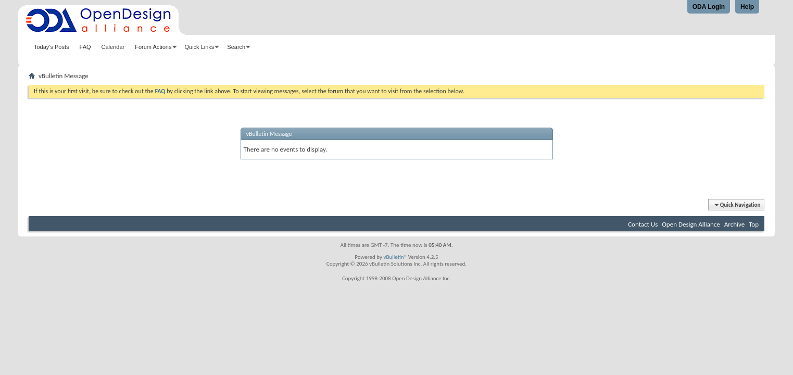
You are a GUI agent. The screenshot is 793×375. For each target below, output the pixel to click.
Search (236, 47)
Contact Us (643, 224)
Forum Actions (153, 47)
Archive (734, 224)
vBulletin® (395, 257)
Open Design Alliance (691, 224)
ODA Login (709, 6)
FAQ (85, 47)
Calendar (113, 47)
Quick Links (200, 47)
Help (747, 6)
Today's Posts (51, 47)
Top (754, 224)
